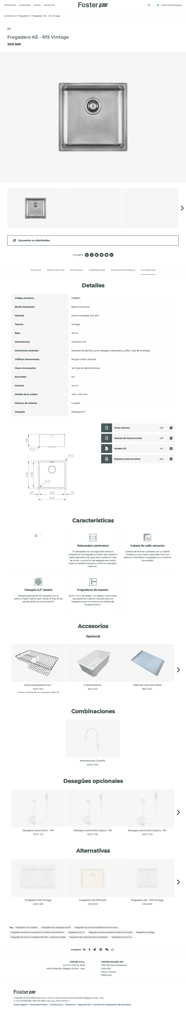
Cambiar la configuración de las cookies (112, 1005)
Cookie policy (56, 1005)
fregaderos (24, 16)
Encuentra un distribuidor (31, 240)
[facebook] (89, 949)
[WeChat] (106, 949)
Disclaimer (70, 1005)
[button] (182, 208)
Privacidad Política (38, 1005)
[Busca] (149, 5)
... (134, 937)
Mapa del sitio (84, 1005)
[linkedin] (84, 949)
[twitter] (94, 949)
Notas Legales (20, 1005)
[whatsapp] (112, 949)
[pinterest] (100, 949)
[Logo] (93, 4)
